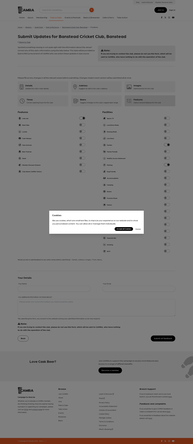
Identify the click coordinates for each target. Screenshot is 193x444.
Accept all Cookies (124, 229)
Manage (138, 229)
